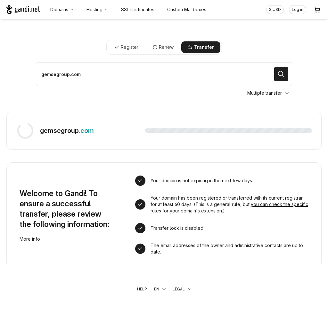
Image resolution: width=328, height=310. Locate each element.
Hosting (97, 9)
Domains (62, 9)
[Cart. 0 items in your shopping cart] (317, 9)
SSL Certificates (137, 9)
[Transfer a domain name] (164, 74)
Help (142, 289)
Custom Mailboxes (186, 9)
